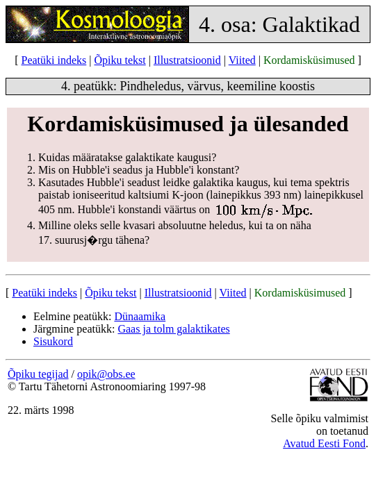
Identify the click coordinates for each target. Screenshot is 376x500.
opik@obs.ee (106, 374)
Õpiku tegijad (38, 374)
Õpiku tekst (119, 60)
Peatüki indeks (54, 60)
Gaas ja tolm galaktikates (173, 329)
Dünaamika (139, 316)
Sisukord (53, 341)
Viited (242, 60)
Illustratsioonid (187, 60)
